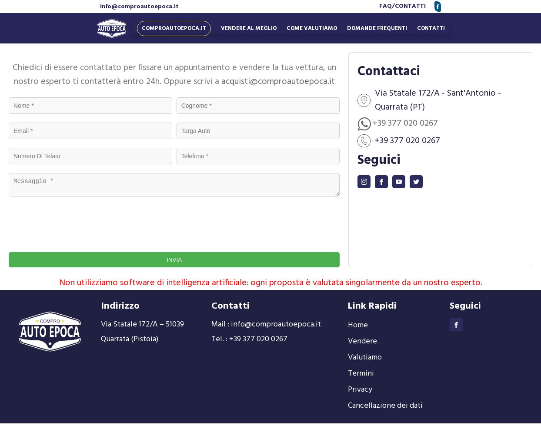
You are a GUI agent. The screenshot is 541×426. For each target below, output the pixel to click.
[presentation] (83, 225)
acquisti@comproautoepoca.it (278, 82)
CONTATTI (410, 6)
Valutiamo (365, 360)
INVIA (174, 262)
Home (358, 328)
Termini (361, 376)
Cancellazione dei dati (385, 408)
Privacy (360, 392)
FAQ (385, 6)
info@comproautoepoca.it (139, 7)
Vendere (362, 344)
